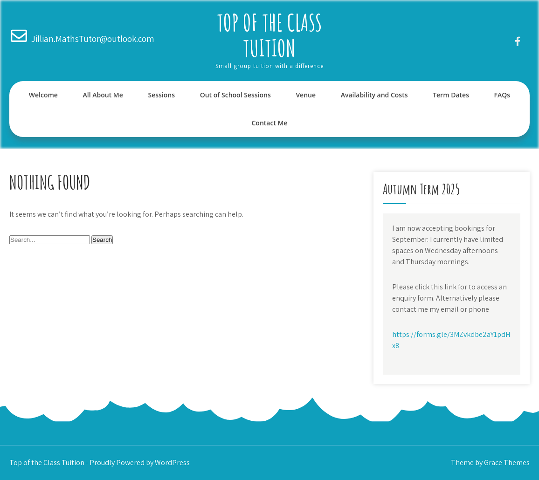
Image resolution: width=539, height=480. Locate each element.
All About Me (103, 94)
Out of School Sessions (235, 94)
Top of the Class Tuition (269, 34)
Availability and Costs (374, 94)
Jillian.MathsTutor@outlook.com (92, 38)
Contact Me (269, 122)
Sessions (161, 94)
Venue (306, 94)
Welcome (43, 94)
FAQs (502, 94)
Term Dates (451, 94)
